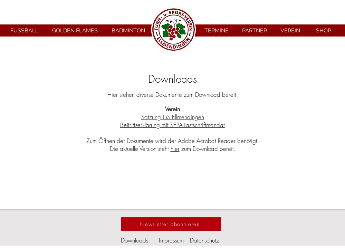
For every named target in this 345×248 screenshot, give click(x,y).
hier (175, 149)
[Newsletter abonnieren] (171, 224)
